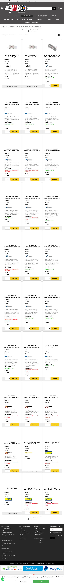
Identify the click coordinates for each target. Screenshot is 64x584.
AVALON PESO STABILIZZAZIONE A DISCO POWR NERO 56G (12, 347)
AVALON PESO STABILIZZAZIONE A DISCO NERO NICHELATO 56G (52, 247)
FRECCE (54, 16)
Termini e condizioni (40, 529)
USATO (58, 19)
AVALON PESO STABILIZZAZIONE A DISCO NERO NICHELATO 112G (12, 247)
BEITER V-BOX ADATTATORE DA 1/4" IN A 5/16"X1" (32, 490)
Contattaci (23, 539)
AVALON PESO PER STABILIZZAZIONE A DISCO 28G (12, 198)
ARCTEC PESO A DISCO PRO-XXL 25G (12, 56)
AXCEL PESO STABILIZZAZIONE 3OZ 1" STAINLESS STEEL (12, 443)
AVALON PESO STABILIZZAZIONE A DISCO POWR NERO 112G (32, 297)
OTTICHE (49, 19)
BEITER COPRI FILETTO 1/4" (52, 442)
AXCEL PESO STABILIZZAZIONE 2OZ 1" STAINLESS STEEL (52, 397)
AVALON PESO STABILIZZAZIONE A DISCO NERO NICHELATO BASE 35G (12, 298)
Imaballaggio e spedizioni (39, 533)
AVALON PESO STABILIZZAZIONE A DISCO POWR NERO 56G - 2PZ (32, 347)
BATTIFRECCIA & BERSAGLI (24, 19)
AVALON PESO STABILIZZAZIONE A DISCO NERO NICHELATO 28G (32, 247)
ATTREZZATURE (8, 19)
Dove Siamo (23, 531)
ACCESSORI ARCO (26, 16)
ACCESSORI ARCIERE (41, 16)
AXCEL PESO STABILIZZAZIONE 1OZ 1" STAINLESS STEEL (12, 397)
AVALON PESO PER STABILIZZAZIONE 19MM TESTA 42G (52, 104)
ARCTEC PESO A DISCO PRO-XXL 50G (32, 56)
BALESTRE (39, 19)
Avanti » (35, 31)
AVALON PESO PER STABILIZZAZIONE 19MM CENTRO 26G (11, 104)
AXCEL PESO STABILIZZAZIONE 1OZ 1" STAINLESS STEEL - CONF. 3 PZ (32, 398)
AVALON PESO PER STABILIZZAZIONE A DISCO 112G (52, 150)
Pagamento (38, 531)
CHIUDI (62, 576)
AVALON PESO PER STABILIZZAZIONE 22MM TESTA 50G (32, 150)
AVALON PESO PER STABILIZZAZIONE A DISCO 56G (32, 198)
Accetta (41, 581)
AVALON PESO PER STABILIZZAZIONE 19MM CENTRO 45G (32, 104)
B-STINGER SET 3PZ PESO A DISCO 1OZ (32, 442)
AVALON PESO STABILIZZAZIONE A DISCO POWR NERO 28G (52, 297)
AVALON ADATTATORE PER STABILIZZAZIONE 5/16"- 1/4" (52, 57)
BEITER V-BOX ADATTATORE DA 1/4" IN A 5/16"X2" (52, 490)
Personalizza (23, 581)
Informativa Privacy (25, 533)
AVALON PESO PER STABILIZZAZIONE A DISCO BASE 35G (52, 198)
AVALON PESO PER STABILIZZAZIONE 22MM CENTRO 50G (12, 150)
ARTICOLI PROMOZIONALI (32, 22)
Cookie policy (50, 577)
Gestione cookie (24, 535)
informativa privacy (57, 535)
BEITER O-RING (12, 488)
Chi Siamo (23, 529)
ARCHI (15, 16)
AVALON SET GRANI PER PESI (52, 346)
